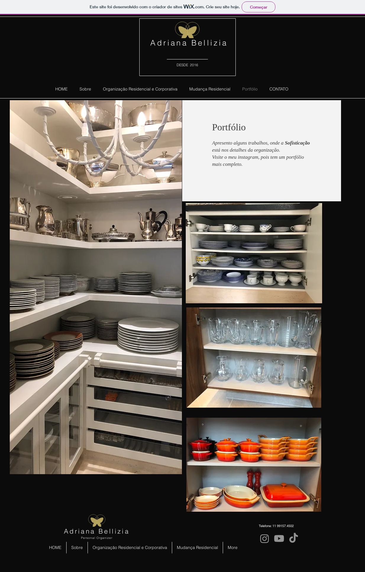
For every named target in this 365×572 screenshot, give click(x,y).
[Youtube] (279, 538)
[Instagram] (264, 538)
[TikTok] (293, 538)
